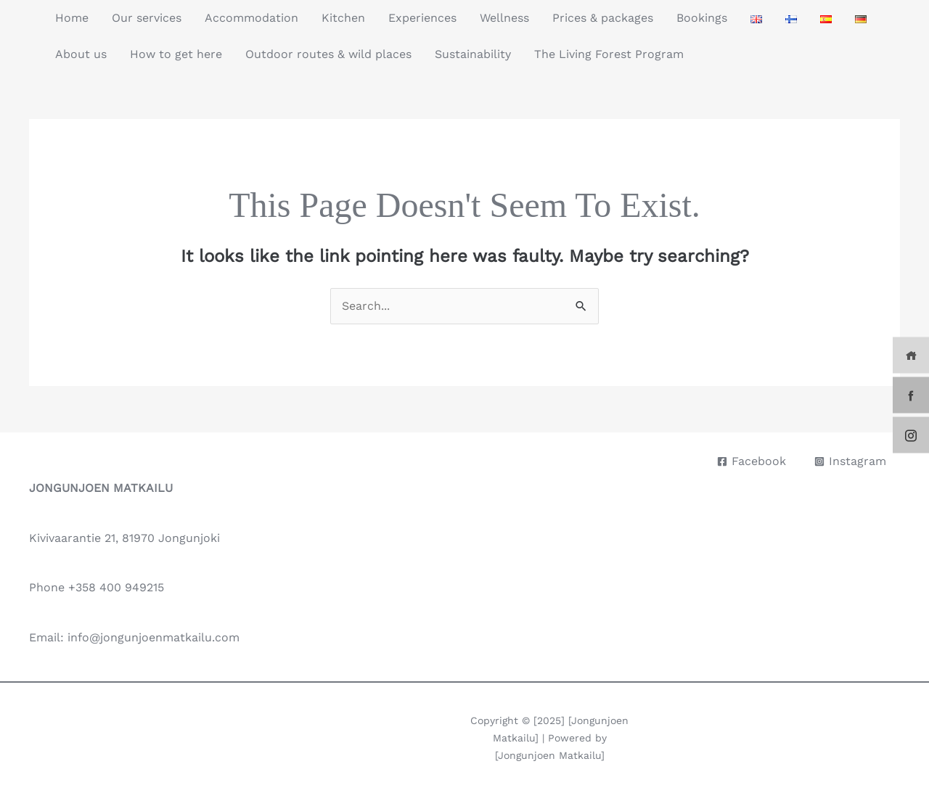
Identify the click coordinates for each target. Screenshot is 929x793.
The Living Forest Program (609, 54)
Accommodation (251, 18)
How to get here (176, 54)
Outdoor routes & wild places (328, 54)
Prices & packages (602, 18)
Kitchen (343, 18)
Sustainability (473, 54)
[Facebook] (751, 461)
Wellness (504, 18)
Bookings (701, 18)
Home (72, 18)
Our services (146, 18)
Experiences (422, 18)
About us (81, 54)
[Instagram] (850, 461)
